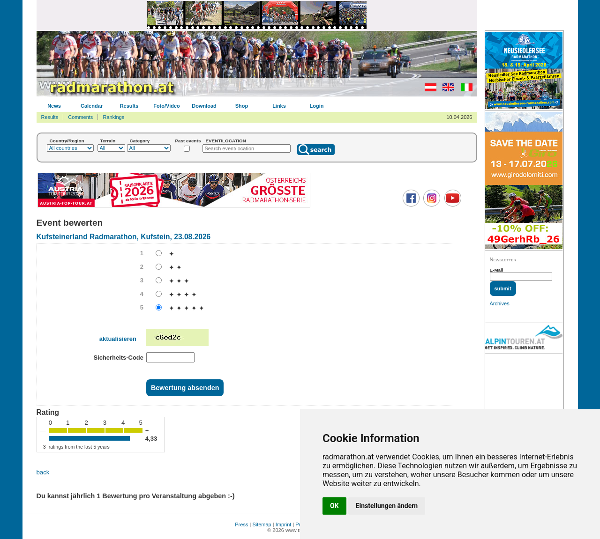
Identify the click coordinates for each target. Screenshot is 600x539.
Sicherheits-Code (118, 357)
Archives (500, 303)
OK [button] (334, 505)
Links (279, 106)
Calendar (92, 106)
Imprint (284, 524)
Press (241, 524)
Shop (241, 106)
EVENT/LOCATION (225, 140)
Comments (80, 117)
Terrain (108, 140)
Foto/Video (166, 106)
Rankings (113, 117)
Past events (188, 140)
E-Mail (496, 270)
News (54, 106)
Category (140, 140)
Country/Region (67, 140)
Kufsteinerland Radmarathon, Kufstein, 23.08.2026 (124, 237)
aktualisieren (117, 338)
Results (129, 106)
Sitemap (261, 524)
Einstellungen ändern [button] (387, 505)
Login (317, 106)
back (43, 472)
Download (204, 106)
